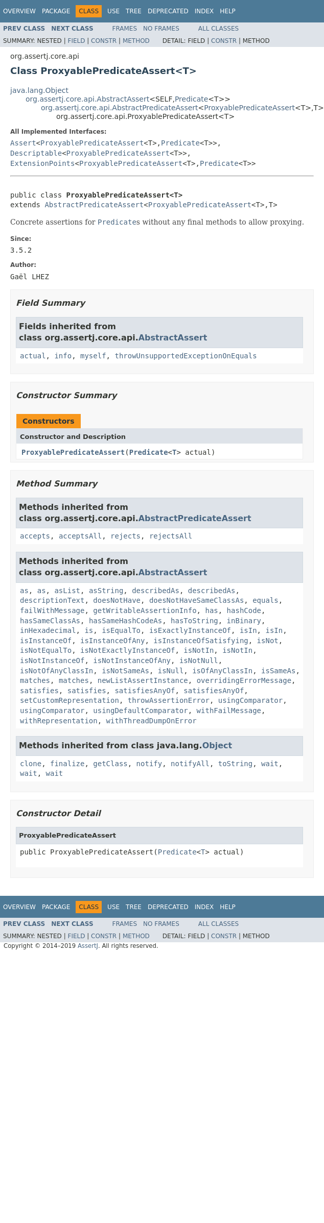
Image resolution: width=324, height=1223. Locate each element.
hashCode (244, 610)
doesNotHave (117, 600)
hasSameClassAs (50, 621)
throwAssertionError (169, 700)
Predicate (191, 99)
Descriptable (36, 153)
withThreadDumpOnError (151, 721)
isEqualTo (121, 630)
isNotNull (198, 660)
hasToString (194, 621)
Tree (134, 11)
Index (204, 11)
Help (228, 11)
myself (93, 356)
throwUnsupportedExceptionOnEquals (185, 356)
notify (149, 764)
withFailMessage (229, 710)
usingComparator (250, 700)
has (211, 610)
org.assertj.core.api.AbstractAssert (87, 99)
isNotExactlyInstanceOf (127, 650)
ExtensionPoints (42, 163)
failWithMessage (52, 610)
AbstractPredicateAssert (94, 205)
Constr (104, 40)
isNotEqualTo (46, 650)
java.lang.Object (39, 90)
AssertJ (88, 945)
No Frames (161, 28)
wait (270, 764)
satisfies (39, 691)
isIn (248, 630)
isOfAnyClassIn (222, 671)
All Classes (218, 28)
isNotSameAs (125, 671)
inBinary (244, 621)
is (88, 630)
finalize (67, 764)
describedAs (155, 590)
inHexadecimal (48, 630)
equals (265, 600)
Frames (124, 28)
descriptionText (52, 600)
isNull (171, 671)
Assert (23, 143)
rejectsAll (170, 536)
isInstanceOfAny (112, 641)
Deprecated (168, 11)
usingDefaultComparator (140, 710)
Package (56, 11)
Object (217, 745)
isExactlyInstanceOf (190, 630)
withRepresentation (59, 721)
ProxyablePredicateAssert (249, 108)
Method (136, 40)
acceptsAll (80, 536)
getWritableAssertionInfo (144, 610)
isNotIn (198, 650)
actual (33, 356)
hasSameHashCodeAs (125, 621)
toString (235, 764)
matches (35, 680)
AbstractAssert (172, 338)
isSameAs (278, 671)
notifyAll (190, 764)
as (24, 590)
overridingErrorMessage (244, 680)
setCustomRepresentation (69, 700)
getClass (110, 764)
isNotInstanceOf (52, 660)
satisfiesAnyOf (144, 691)
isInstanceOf (46, 641)
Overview (19, 11)
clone (30, 764)
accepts (35, 536)
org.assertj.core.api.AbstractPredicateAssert (119, 108)
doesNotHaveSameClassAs (196, 600)
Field (76, 40)
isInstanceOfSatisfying (200, 641)
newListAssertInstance (143, 680)
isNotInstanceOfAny (132, 660)
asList (67, 590)
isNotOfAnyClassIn (56, 671)
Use (113, 11)
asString (106, 590)
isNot (268, 641)
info (63, 356)
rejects (125, 536)
